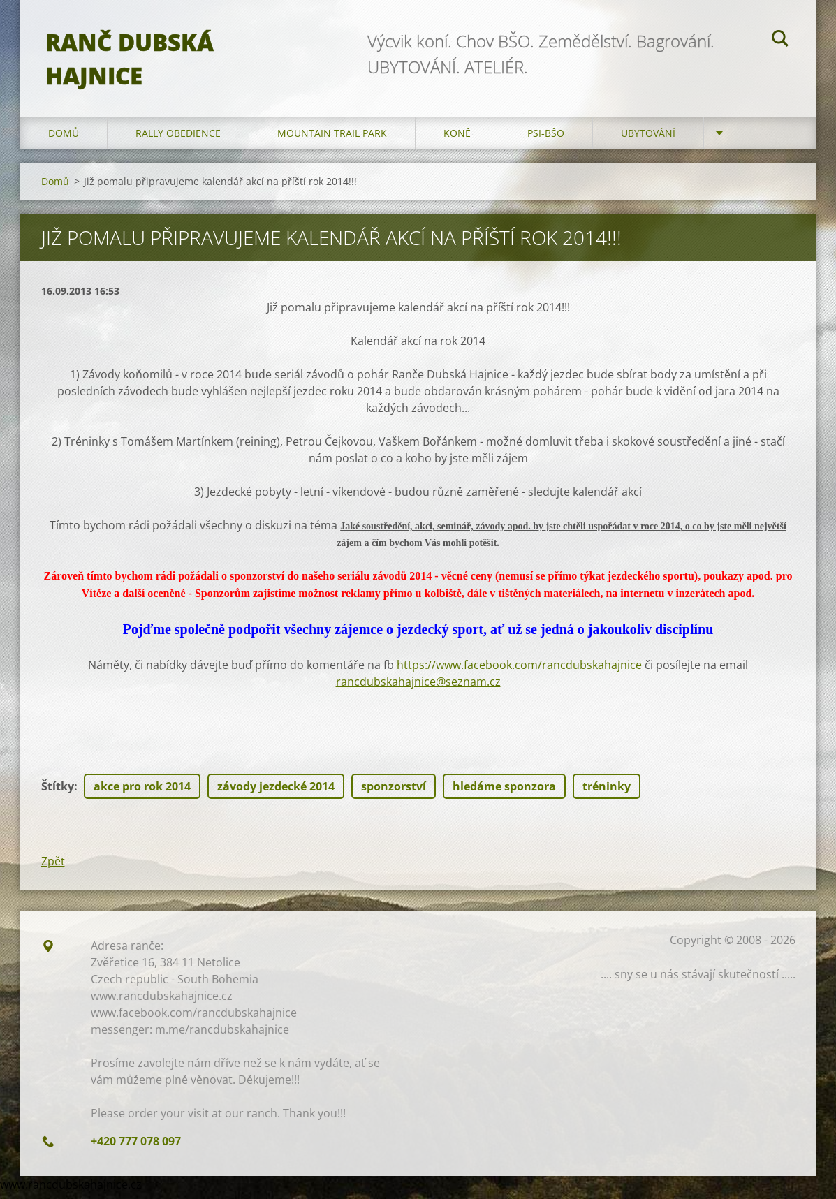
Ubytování (648, 139)
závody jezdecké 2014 (276, 792)
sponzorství (393, 792)
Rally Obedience (178, 139)
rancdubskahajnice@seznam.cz (418, 688)
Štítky (57, 792)
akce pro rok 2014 (142, 792)
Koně (457, 139)
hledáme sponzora (504, 792)
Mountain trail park (332, 139)
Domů (63, 139)
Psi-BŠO (545, 139)
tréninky (606, 792)
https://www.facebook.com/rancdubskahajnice (519, 671)
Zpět (53, 867)
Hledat (780, 40)
